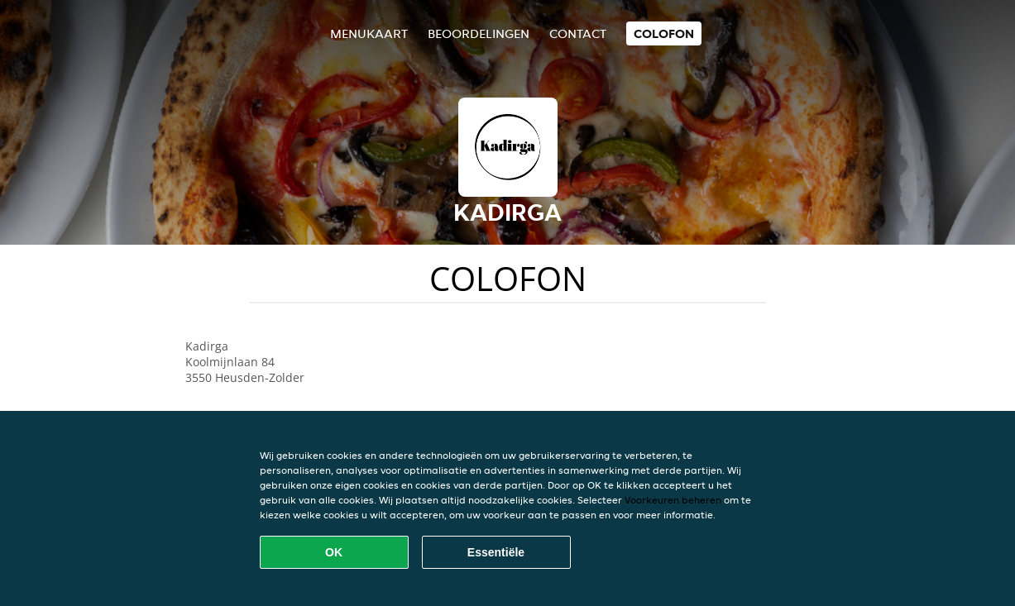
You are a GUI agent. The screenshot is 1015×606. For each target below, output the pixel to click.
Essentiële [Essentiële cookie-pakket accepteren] (495, 552)
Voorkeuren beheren (673, 500)
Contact (577, 33)
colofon (664, 33)
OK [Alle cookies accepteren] (333, 552)
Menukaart (369, 33)
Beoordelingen (478, 33)
